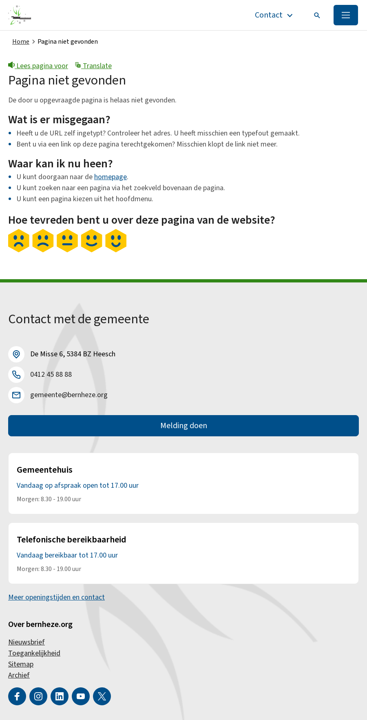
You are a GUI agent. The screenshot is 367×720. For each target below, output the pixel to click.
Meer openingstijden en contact (56, 597)
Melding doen (183, 425)
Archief (19, 675)
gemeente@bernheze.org (69, 395)
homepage (110, 177)
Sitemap (20, 664)
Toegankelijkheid (34, 653)
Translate (93, 66)
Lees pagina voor (38, 66)
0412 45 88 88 (51, 374)
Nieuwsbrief (26, 642)
